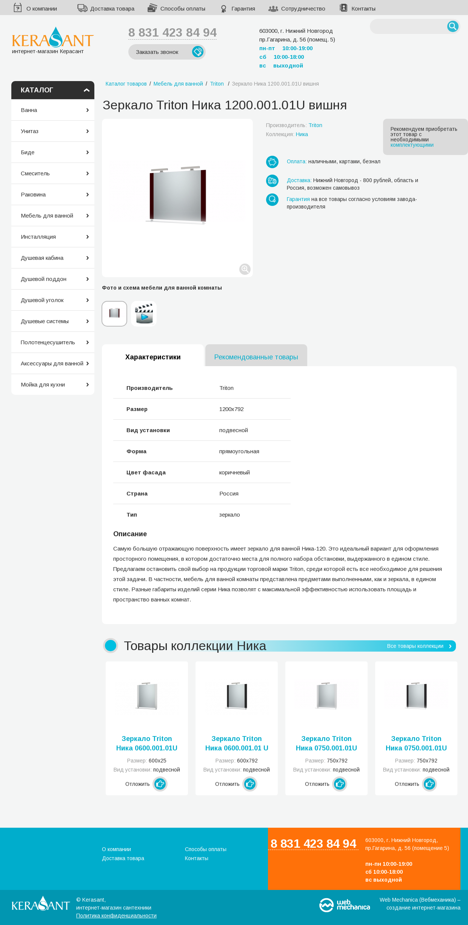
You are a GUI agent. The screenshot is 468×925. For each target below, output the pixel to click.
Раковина (33, 194)
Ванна (29, 110)
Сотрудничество (303, 8)
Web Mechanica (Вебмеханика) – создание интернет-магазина (420, 904)
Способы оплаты (182, 8)
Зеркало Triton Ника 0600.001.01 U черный (236, 744)
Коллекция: (287, 134)
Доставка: (299, 180)
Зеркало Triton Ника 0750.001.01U (326, 743)
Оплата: (297, 161)
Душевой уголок (42, 300)
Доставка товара (112, 8)
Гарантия (243, 8)
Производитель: (294, 125)
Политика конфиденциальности (116, 916)
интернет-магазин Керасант (53, 40)
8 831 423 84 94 (172, 32)
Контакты (363, 8)
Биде (27, 152)
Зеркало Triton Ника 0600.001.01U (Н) (146, 744)
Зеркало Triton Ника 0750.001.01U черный (416, 744)
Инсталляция (38, 236)
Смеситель (35, 173)
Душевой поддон (43, 279)
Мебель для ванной (47, 215)
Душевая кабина (42, 258)
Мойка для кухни (43, 384)
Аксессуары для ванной (52, 363)
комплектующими (412, 145)
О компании (41, 8)
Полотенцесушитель (48, 342)
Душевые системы (45, 321)
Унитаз (29, 131)
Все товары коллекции (415, 646)
